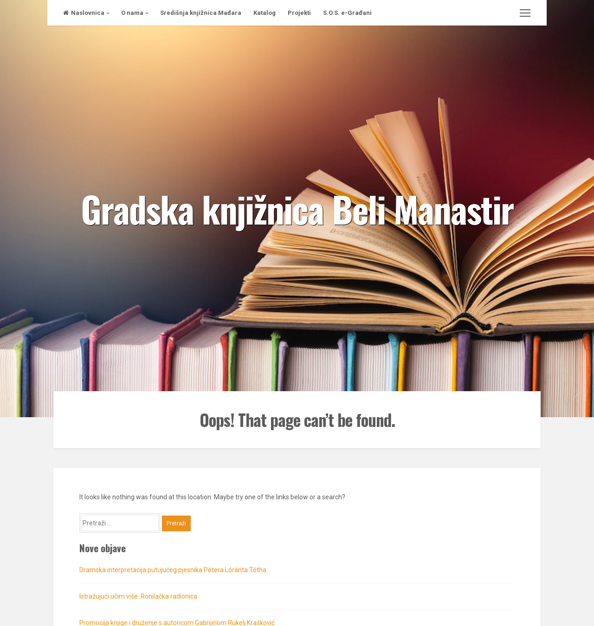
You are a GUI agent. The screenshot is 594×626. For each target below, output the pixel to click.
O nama (132, 12)
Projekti (299, 12)
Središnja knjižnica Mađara (200, 12)
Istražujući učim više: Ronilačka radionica (138, 596)
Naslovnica (83, 12)
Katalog (264, 12)
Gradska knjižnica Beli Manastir (297, 208)
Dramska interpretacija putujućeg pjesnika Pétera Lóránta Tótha (172, 570)
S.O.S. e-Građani (347, 12)
